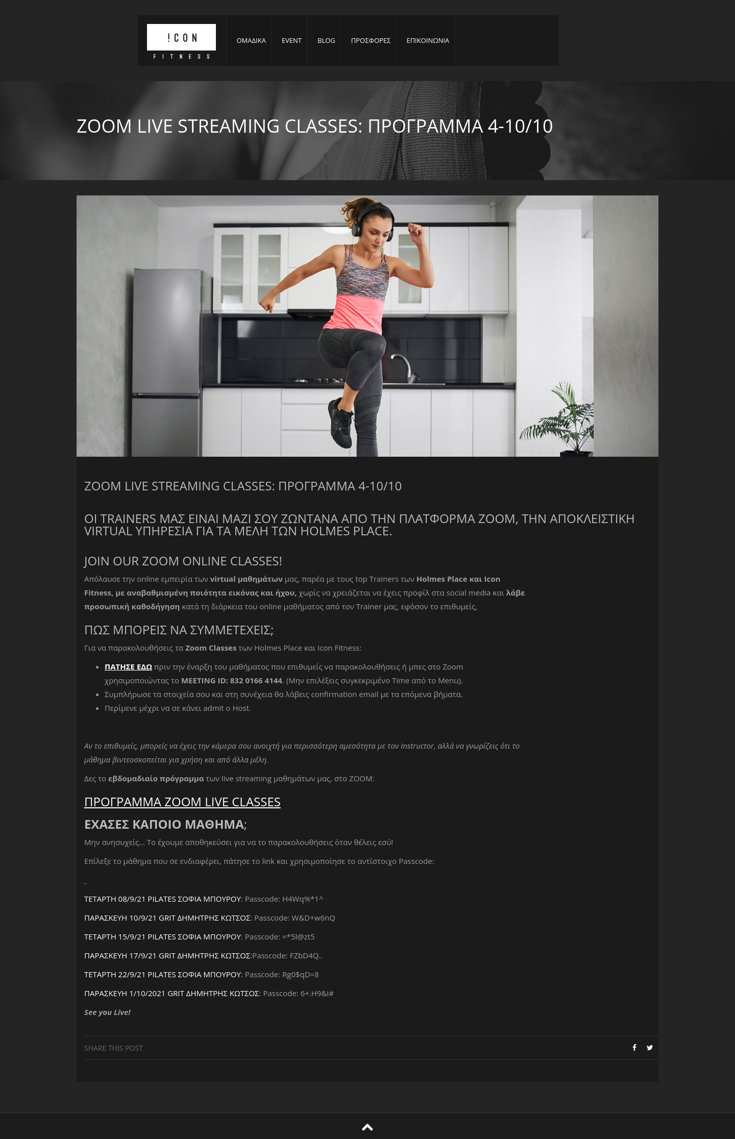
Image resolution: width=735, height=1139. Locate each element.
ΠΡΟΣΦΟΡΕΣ (371, 40)
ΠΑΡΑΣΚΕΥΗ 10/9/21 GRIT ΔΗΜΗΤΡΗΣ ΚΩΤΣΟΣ (167, 917)
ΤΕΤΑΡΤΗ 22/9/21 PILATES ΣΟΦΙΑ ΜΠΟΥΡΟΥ (162, 974)
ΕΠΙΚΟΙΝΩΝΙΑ (427, 40)
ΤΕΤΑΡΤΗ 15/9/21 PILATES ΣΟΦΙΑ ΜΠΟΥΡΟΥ (162, 936)
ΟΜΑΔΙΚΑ (251, 40)
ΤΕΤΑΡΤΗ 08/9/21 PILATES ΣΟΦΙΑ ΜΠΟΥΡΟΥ (162, 899)
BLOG (326, 40)
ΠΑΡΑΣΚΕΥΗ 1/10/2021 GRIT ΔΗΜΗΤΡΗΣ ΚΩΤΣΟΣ (171, 993)
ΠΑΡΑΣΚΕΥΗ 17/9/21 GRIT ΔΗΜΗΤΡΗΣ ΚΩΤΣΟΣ (167, 955)
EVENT (292, 40)
